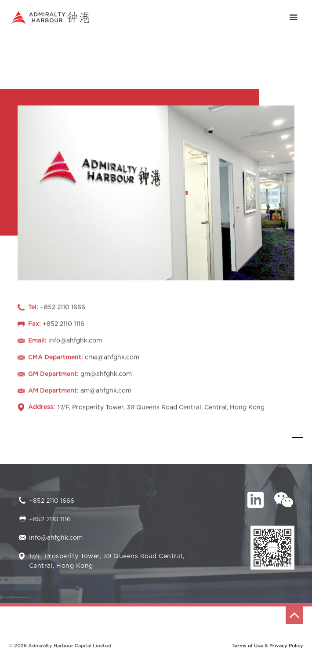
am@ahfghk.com (105, 391)
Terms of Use (247, 645)
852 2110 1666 (64, 308)
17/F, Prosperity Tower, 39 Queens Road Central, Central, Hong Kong (161, 408)
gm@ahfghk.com (106, 375)
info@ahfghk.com (75, 341)
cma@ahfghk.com (112, 358)
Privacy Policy (286, 645)
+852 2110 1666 (51, 501)
